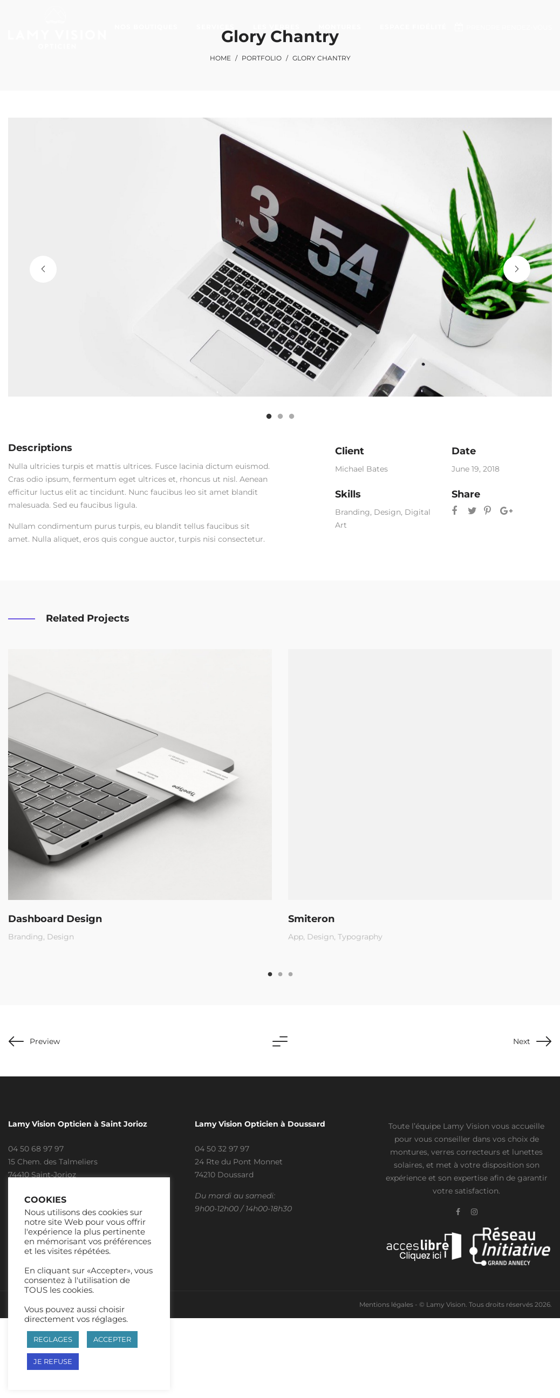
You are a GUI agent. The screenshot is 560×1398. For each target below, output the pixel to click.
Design (387, 512)
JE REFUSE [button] (52, 1361)
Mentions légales (386, 1304)
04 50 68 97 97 (36, 1149)
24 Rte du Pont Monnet (239, 1162)
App (298, 934)
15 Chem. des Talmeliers (53, 1162)
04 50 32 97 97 (222, 1149)
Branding (352, 512)
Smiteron (313, 917)
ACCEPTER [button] (112, 1339)
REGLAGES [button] (52, 1339)
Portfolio (262, 58)
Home (220, 58)
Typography (361, 934)
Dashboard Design (56, 917)
